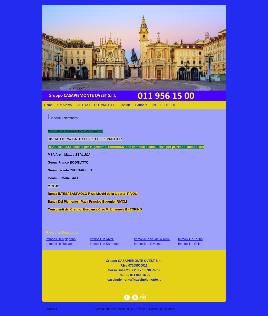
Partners (141, 105)
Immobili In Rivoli (102, 239)
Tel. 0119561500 (163, 105)
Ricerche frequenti (62, 233)
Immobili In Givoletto (148, 243)
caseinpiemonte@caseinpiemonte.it (134, 279)
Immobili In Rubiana (60, 243)
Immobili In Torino (190, 239)
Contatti (125, 105)
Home (48, 105)
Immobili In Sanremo (104, 243)
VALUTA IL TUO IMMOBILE (95, 105)
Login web (51, 308)
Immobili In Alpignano (61, 239)
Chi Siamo (64, 105)
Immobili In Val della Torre (152, 239)
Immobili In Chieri (190, 243)
